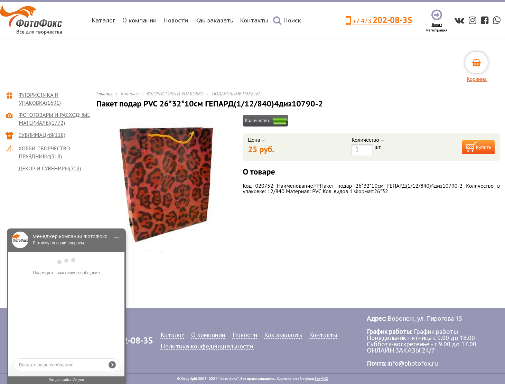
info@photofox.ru (412, 363)
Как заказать (214, 20)
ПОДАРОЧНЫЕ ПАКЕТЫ (236, 94)
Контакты (254, 20)
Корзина (477, 78)
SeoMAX (321, 379)
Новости (175, 20)
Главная (104, 94)
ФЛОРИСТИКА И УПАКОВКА (175, 94)
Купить (483, 147)
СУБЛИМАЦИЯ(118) (42, 134)
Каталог (103, 20)
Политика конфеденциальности (206, 346)
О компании (139, 20)
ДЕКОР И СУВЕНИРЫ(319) (50, 168)
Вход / (437, 25)
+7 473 (382, 20)
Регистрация (436, 30)
